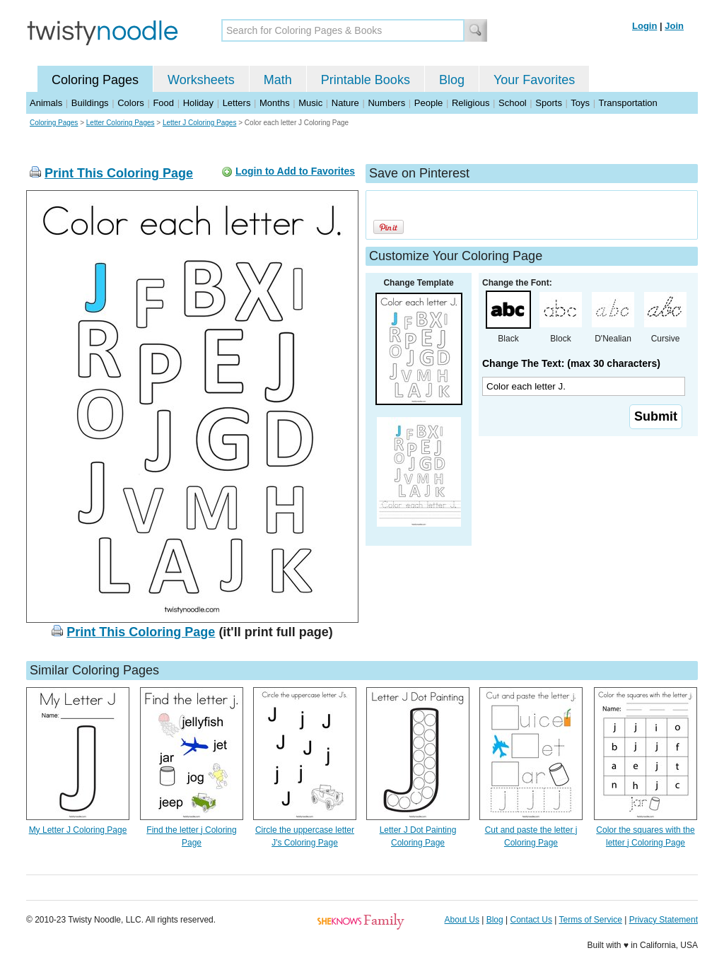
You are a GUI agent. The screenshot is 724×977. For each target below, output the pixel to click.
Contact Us (531, 920)
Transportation (627, 103)
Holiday (198, 103)
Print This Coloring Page (119, 173)
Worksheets (201, 80)
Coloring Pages (95, 80)
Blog (452, 80)
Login (644, 26)
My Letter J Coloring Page (78, 830)
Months (274, 103)
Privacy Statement (663, 920)
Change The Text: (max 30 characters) (571, 363)
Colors (130, 103)
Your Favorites (534, 80)
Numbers (386, 103)
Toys (580, 103)
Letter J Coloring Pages (200, 123)
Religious (470, 103)
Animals (46, 103)
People (428, 103)
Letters (237, 103)
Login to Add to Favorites (295, 171)
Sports (548, 103)
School (512, 103)
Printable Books (365, 80)
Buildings (90, 103)
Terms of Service (590, 920)
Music (310, 103)
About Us (462, 920)
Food (163, 103)
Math (278, 80)
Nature (345, 103)
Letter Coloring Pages (120, 123)
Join (674, 26)
